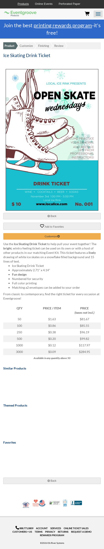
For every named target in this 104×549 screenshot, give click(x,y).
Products (23, 3)
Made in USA (42, 503)
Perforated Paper (69, 3)
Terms (39, 531)
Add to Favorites (52, 226)
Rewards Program (52, 535)
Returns (63, 531)
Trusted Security (54, 503)
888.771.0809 (24, 528)
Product (9, 45)
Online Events (44, 3)
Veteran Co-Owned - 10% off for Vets (26, 506)
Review (58, 45)
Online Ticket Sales (76, 528)
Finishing (43, 45)
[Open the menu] (98, 14)
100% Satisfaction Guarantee (65, 503)
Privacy (50, 531)
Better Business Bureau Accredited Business (76, 503)
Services (55, 528)
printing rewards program (63, 25)
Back (52, 216)
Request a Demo (81, 531)
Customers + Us (22, 531)
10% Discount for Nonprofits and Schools (36, 503)
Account (42, 528)
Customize (26, 45)
